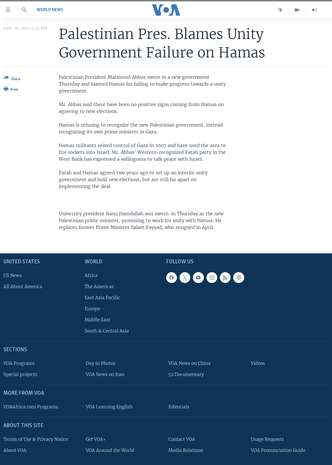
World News (50, 10)
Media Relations (185, 450)
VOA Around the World (110, 450)
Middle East (97, 320)
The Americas (99, 286)
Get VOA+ (96, 439)
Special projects (20, 374)
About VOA (14, 450)
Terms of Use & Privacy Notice (35, 439)
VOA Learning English (109, 407)
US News (12, 275)
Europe (92, 308)
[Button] (12, 79)
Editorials (178, 407)
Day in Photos (101, 363)
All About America (22, 286)
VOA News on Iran (105, 374)
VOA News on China (189, 363)
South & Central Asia (107, 331)
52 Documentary (186, 374)
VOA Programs (19, 363)
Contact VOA (181, 439)
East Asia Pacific (102, 297)
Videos (258, 363)
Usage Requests (267, 439)
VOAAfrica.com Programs (30, 407)
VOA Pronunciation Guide (278, 450)
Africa (91, 275)
